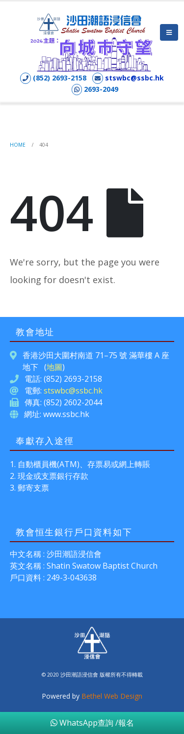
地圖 (54, 367)
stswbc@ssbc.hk (134, 77)
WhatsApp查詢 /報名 (92, 722)
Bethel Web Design (111, 696)
